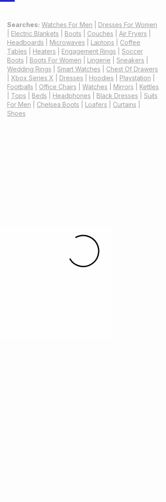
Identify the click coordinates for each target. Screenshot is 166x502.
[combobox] (109, 23)
